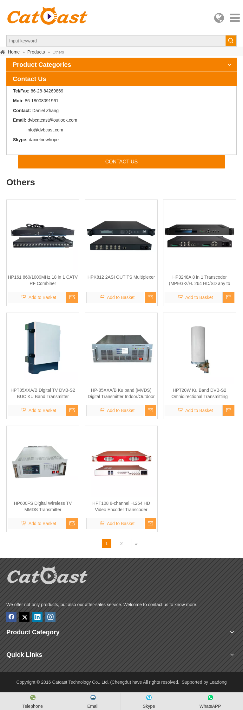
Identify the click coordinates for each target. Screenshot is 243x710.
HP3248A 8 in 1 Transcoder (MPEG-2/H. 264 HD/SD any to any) (199, 281)
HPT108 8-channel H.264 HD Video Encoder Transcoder (121, 506)
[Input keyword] (116, 40)
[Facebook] (11, 617)
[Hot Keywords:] (231, 40)
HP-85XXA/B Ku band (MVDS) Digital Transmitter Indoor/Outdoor (121, 393)
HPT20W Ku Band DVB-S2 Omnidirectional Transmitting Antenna (199, 394)
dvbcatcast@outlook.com (52, 120)
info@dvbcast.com (45, 129)
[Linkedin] (37, 617)
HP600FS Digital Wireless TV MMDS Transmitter (43, 506)
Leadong (218, 682)
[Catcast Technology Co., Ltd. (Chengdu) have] (47, 577)
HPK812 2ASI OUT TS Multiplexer (121, 277)
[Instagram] (50, 617)
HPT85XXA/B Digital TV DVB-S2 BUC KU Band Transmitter (42, 393)
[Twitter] (24, 617)
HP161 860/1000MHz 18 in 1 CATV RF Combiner (43, 280)
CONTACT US (121, 161)
